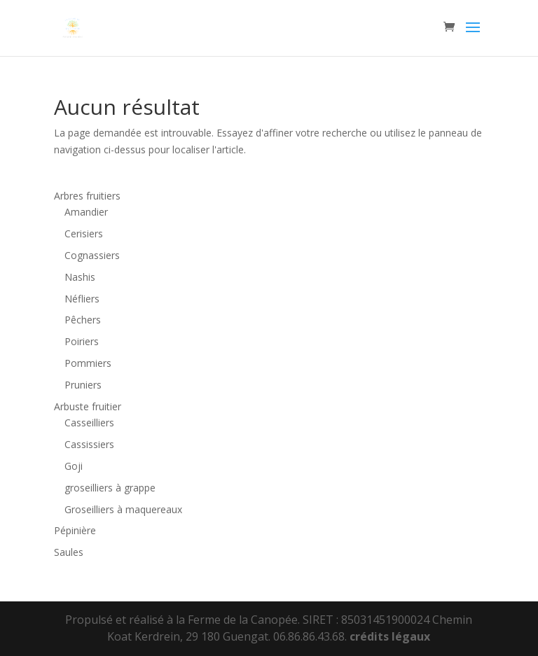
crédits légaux (390, 636)
